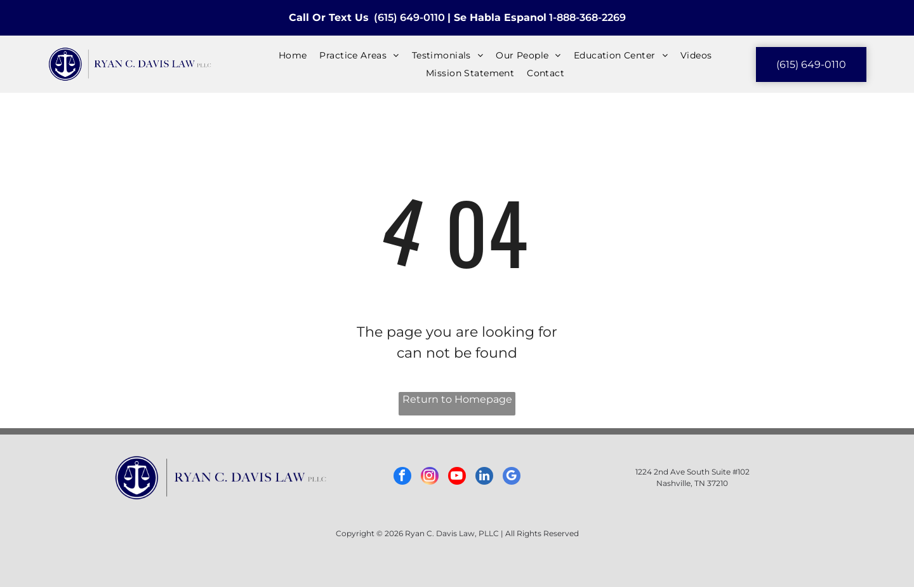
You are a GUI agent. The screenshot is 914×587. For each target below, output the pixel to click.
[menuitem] (293, 55)
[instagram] (430, 477)
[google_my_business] (511, 477)
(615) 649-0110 (409, 17)
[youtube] (457, 477)
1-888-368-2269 (587, 17)
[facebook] (402, 477)
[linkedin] (484, 477)
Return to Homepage (457, 399)
